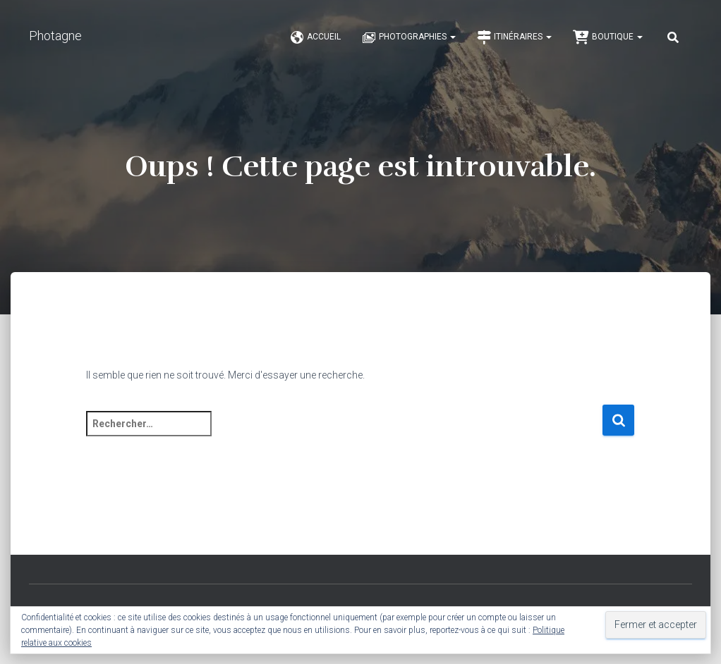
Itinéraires (514, 37)
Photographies (409, 37)
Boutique (608, 37)
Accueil (315, 37)
